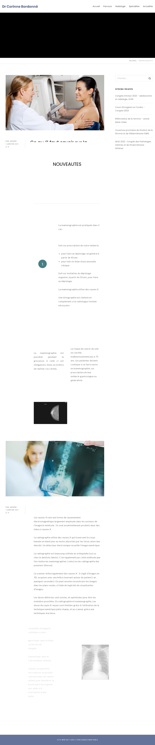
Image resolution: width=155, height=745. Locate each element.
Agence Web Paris (89, 740)
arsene (13, 141)
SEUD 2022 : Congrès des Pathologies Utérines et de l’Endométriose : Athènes (133, 145)
